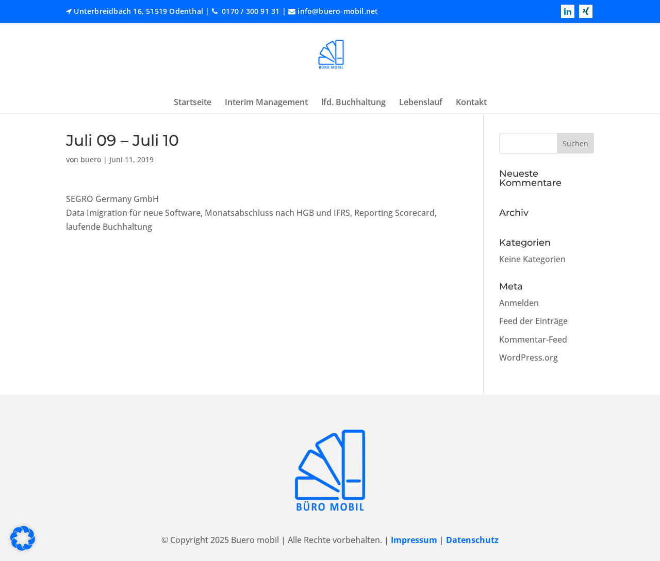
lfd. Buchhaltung (353, 102)
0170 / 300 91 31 (249, 11)
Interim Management (266, 102)
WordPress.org (528, 357)
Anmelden (519, 303)
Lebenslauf (420, 102)
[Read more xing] (585, 11)
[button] (22, 538)
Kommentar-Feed (533, 339)
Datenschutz (472, 540)
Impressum (414, 540)
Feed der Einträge (533, 321)
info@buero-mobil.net (338, 11)
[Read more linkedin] (567, 11)
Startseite (192, 102)
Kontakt (471, 102)
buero (90, 159)
